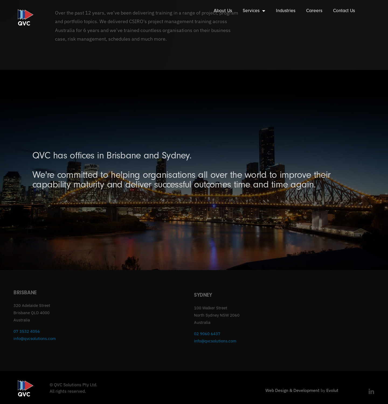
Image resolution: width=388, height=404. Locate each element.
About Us (223, 10)
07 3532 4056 (26, 331)
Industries (285, 10)
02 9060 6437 (207, 333)
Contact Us (344, 10)
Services (254, 11)
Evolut (332, 390)
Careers (314, 10)
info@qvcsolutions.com (34, 338)
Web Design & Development (292, 390)
